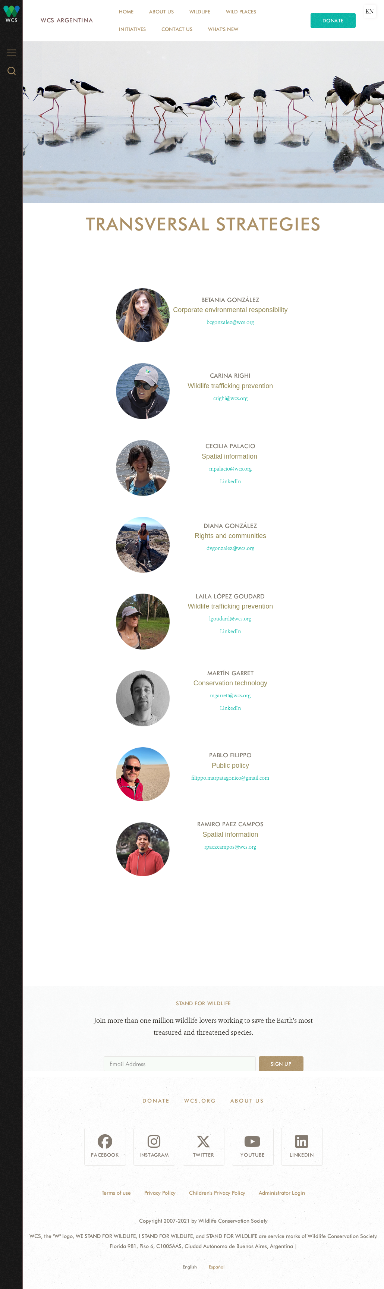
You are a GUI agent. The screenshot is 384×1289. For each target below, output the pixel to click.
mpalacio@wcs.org (230, 468)
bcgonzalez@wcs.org (230, 322)
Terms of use (116, 1193)
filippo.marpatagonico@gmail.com (230, 778)
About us (161, 12)
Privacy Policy (160, 1193)
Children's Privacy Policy (217, 1193)
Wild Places (241, 12)
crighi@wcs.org (230, 398)
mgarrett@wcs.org (230, 695)
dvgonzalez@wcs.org (230, 548)
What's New (223, 29)
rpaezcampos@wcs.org (230, 847)
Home (126, 12)
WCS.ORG (200, 1101)
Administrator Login (282, 1193)
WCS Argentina (67, 20)
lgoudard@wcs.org (230, 618)
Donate (333, 20)
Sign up (281, 1064)
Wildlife (199, 12)
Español (216, 1267)
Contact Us (176, 29)
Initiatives (132, 29)
